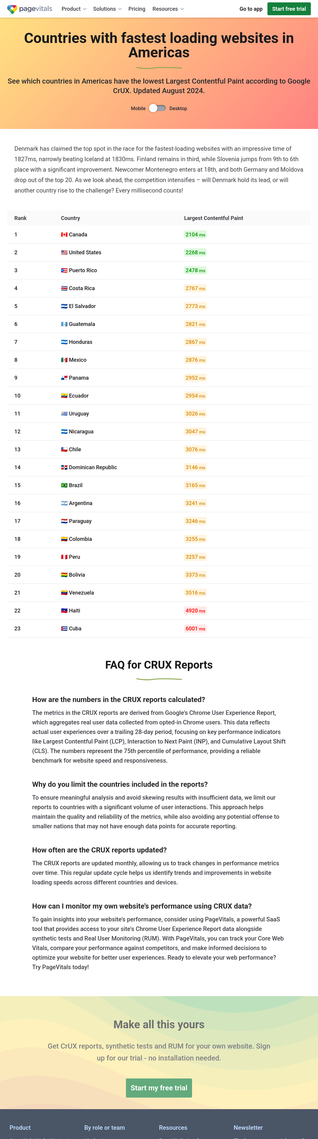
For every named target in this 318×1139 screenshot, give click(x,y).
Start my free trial (159, 1088)
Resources (169, 9)
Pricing (136, 9)
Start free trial (289, 9)
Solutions (108, 9)
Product (75, 9)
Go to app (251, 9)
